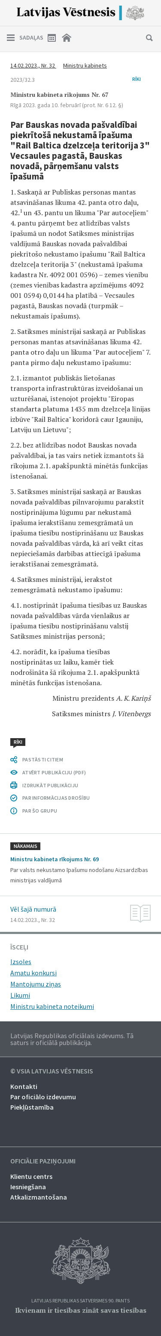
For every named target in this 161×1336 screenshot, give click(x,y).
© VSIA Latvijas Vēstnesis (51, 1071)
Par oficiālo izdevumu (43, 1096)
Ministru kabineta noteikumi (52, 1006)
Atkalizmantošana (38, 1197)
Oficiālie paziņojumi (43, 1161)
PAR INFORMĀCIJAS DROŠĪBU (56, 798)
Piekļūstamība (32, 1107)
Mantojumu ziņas (35, 984)
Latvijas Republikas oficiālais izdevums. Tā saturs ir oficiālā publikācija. (72, 1039)
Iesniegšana (28, 1186)
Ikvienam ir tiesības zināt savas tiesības (80, 1310)
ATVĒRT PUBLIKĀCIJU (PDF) (54, 772)
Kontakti (23, 1086)
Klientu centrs (31, 1176)
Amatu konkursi (33, 972)
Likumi (20, 995)
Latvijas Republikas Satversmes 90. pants (80, 1301)
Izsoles (20, 961)
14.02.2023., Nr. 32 (33, 65)
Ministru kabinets (85, 65)
